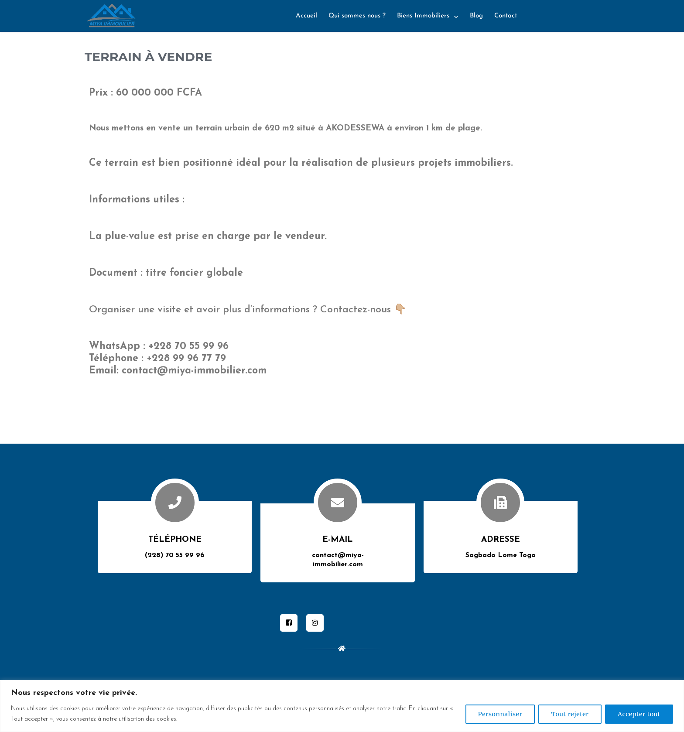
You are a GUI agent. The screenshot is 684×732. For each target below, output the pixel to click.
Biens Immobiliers (423, 16)
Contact (505, 16)
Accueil (306, 16)
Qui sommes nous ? (357, 16)
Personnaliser (500, 714)
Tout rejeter (570, 714)
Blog (476, 16)
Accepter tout (639, 714)
